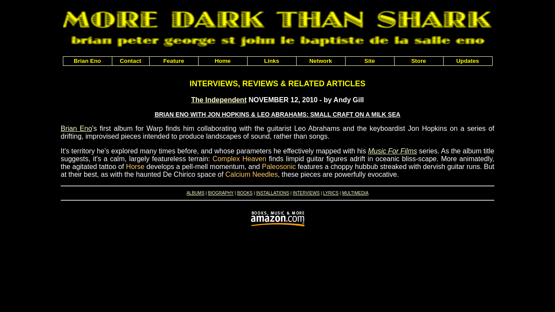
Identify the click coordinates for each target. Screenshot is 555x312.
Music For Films (392, 151)
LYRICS (330, 193)
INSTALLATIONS (272, 193)
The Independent (219, 100)
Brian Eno (76, 128)
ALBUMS (195, 193)
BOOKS (245, 193)
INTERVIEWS (306, 193)
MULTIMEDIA (355, 193)
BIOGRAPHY (220, 193)
